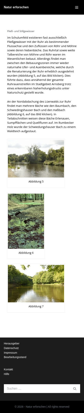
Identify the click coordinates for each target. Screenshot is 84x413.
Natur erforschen (16, 7)
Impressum (10, 352)
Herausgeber (11, 343)
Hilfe (6, 374)
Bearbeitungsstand (15, 357)
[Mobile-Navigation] (76, 7)
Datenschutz (11, 348)
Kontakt (8, 369)
